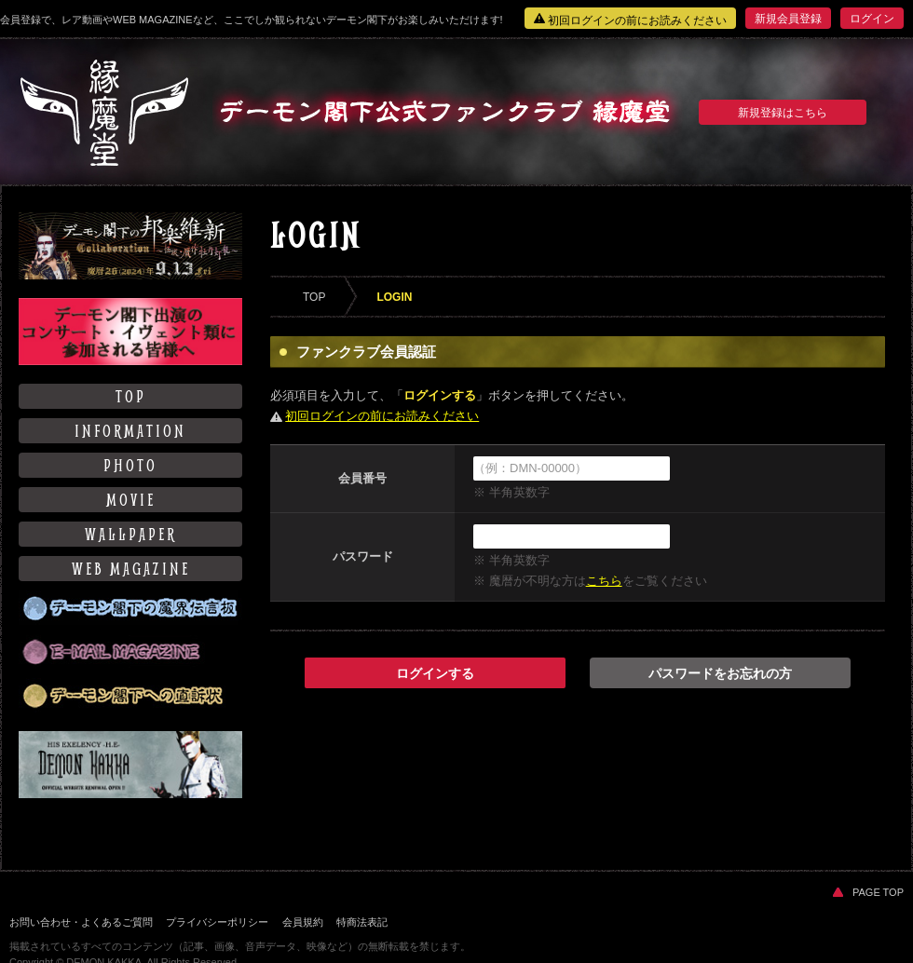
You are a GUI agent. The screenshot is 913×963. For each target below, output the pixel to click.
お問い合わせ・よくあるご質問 (81, 922)
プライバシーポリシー (217, 922)
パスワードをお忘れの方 (720, 673)
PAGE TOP (868, 892)
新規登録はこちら (782, 112)
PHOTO (130, 465)
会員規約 (302, 922)
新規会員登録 (788, 18)
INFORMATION (130, 430)
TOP (131, 396)
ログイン (872, 18)
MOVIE (131, 499)
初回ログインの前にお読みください (630, 19)
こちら (604, 581)
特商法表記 (362, 922)
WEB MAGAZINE (131, 568)
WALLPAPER (131, 534)
